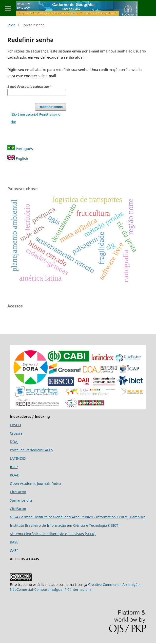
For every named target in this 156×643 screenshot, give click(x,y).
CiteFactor (18, 492)
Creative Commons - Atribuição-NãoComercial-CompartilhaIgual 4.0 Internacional (75, 587)
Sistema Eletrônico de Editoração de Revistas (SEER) (53, 533)
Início (11, 25)
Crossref (17, 433)
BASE (14, 542)
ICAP (14, 466)
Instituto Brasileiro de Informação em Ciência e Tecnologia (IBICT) (65, 525)
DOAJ (14, 441)
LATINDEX (18, 458)
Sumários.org (21, 500)
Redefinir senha (51, 107)
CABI (14, 550)
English (17, 158)
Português (20, 148)
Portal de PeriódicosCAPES (31, 450)
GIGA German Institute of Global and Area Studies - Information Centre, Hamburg (78, 517)
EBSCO (15, 425)
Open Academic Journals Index (35, 483)
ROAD (15, 475)
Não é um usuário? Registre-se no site (35, 118)
